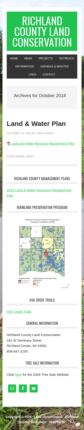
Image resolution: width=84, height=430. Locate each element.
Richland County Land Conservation (42, 31)
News (30, 156)
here (18, 374)
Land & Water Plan (36, 123)
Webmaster (57, 422)
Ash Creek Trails (19, 311)
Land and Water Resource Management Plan (43, 143)
